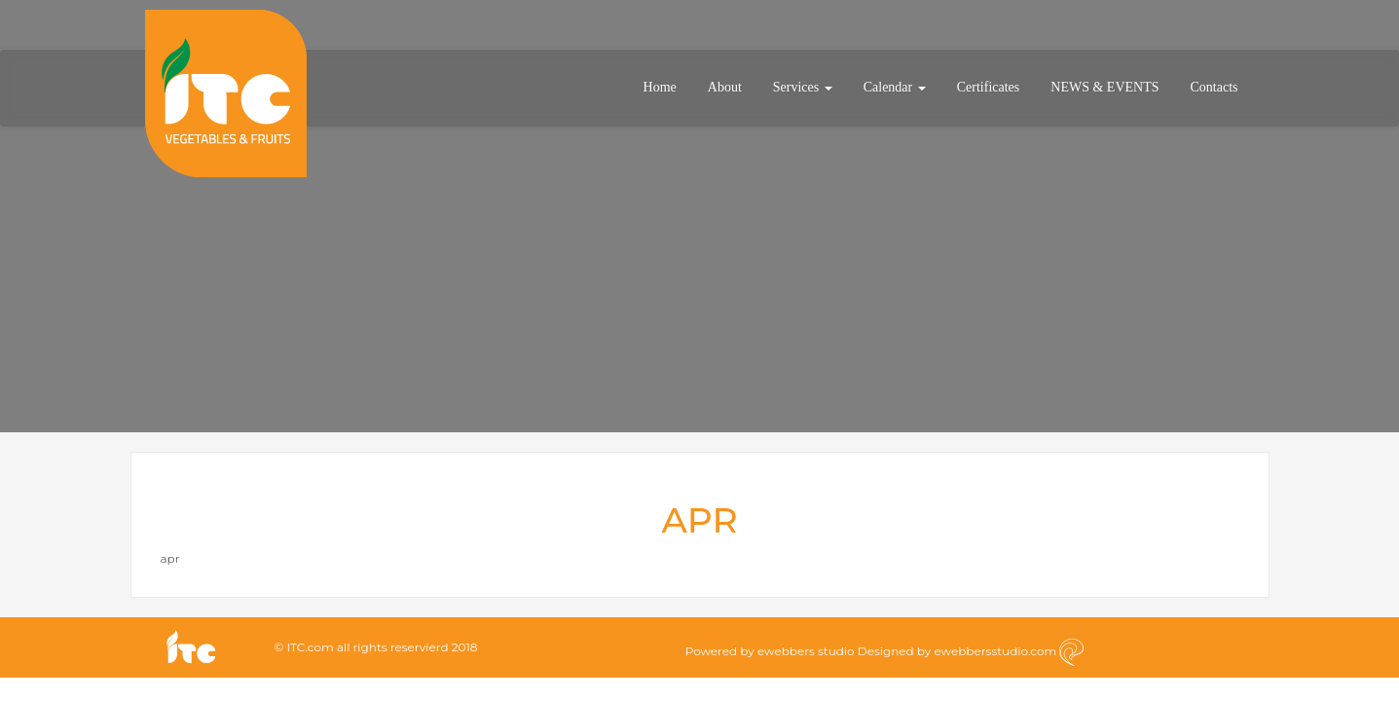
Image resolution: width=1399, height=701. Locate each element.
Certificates (988, 87)
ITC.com (309, 647)
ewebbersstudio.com (995, 651)
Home (660, 87)
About (725, 87)
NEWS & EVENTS (1104, 87)
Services (802, 87)
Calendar (895, 87)
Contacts (1214, 87)
